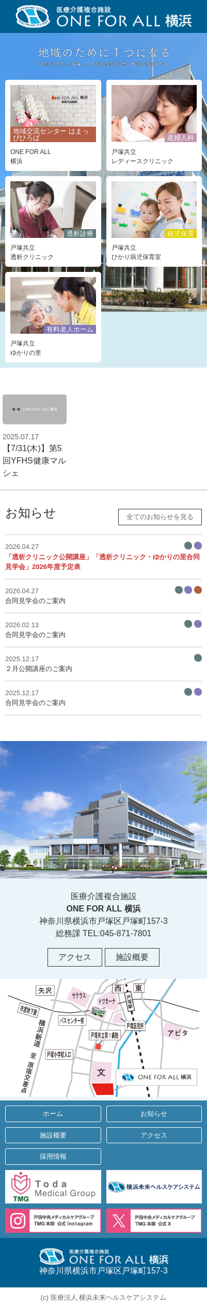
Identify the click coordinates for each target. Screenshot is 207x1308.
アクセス (74, 957)
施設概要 (132, 957)
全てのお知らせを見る (160, 517)
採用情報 (53, 1156)
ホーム (53, 1113)
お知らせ (153, 1113)
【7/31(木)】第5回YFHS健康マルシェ (35, 435)
